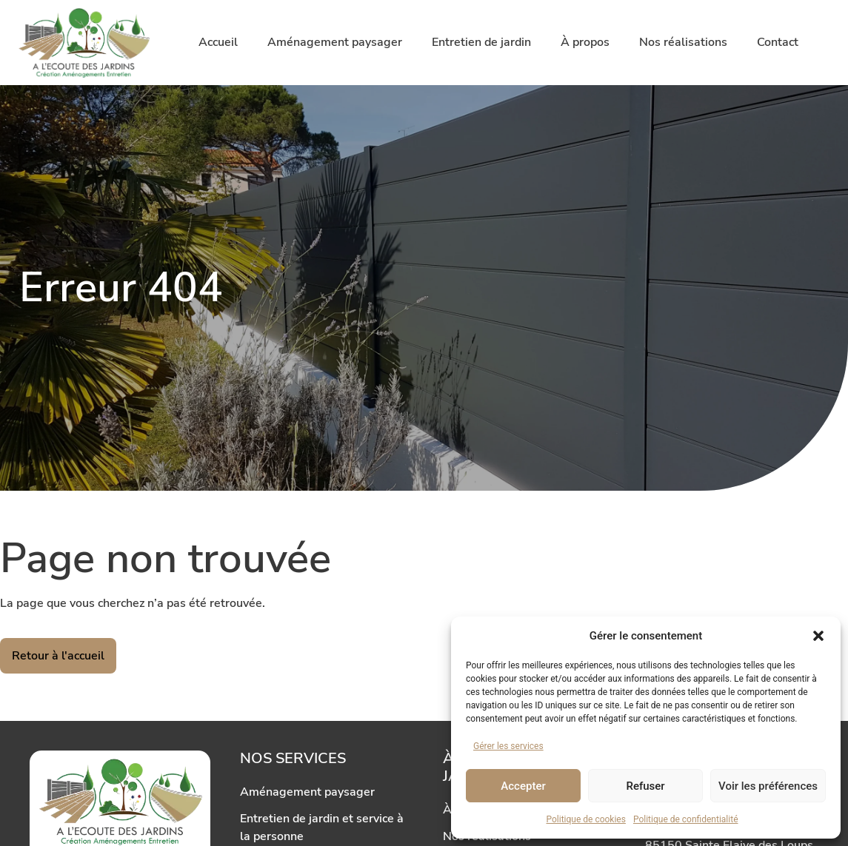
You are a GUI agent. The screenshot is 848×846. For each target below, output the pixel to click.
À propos (585, 42)
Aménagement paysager (334, 42)
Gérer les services (508, 746)
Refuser (645, 786)
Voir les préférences (768, 786)
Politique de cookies (586, 819)
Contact (777, 42)
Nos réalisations (683, 42)
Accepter (523, 786)
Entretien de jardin (481, 42)
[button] (818, 635)
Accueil (218, 42)
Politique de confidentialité (685, 819)
